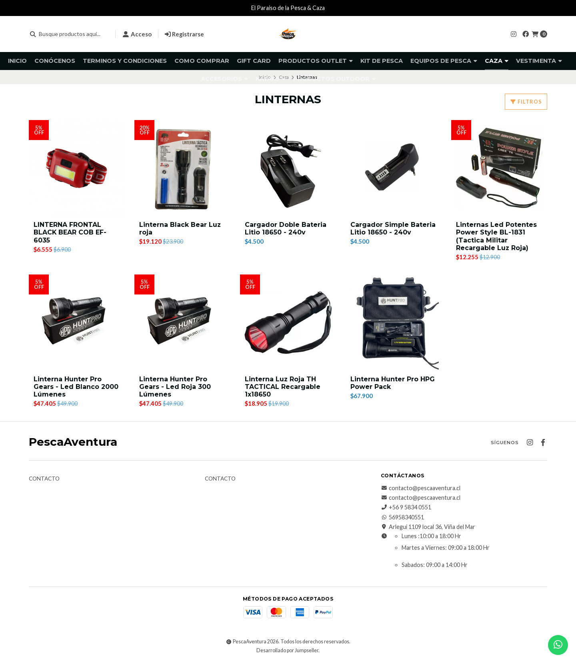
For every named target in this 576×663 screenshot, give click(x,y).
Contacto (44, 479)
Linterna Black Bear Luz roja (180, 228)
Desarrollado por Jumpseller (287, 650)
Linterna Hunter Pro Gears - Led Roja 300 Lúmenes (175, 386)
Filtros (526, 101)
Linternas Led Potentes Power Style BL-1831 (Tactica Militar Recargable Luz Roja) (496, 236)
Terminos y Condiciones (125, 60)
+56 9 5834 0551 (406, 508)
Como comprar (201, 60)
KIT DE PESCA (381, 60)
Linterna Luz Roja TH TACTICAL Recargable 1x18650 (282, 386)
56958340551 (402, 517)
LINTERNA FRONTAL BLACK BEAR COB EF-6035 (70, 232)
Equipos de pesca (443, 60)
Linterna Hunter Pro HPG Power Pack (392, 383)
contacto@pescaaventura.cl (420, 488)
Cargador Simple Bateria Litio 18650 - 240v (393, 228)
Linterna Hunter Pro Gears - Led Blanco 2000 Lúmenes (76, 386)
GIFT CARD (254, 60)
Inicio (17, 60)
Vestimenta (539, 60)
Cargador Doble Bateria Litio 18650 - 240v (285, 228)
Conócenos (54, 60)
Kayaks (271, 78)
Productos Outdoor (334, 78)
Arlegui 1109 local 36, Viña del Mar (428, 527)
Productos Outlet (315, 60)
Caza (496, 60)
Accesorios (224, 78)
